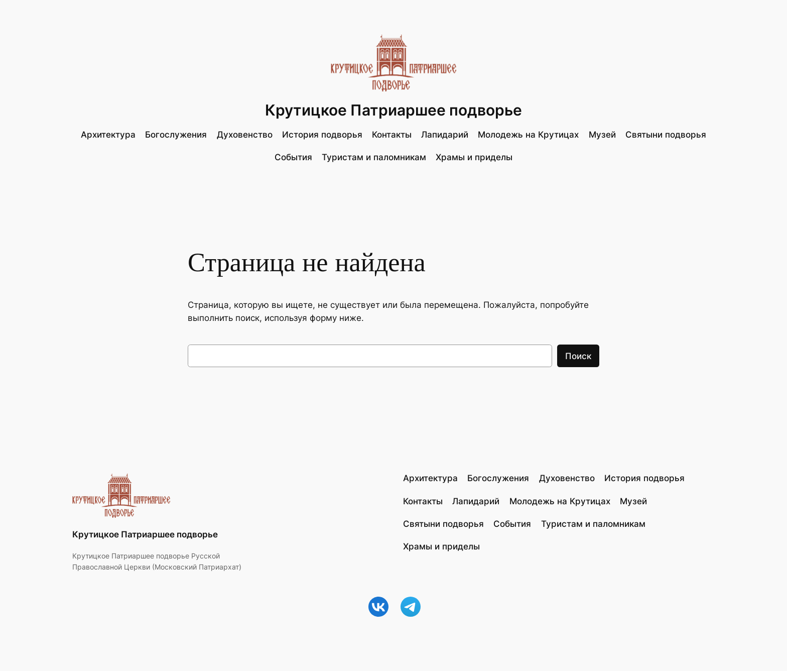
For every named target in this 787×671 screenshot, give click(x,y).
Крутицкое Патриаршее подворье (393, 110)
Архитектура (108, 135)
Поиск (578, 356)
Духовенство (245, 135)
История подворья (322, 135)
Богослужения (176, 135)
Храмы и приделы (474, 157)
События (293, 157)
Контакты (392, 135)
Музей (602, 135)
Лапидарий (444, 135)
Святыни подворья (665, 135)
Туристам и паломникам (374, 157)
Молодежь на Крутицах (528, 135)
